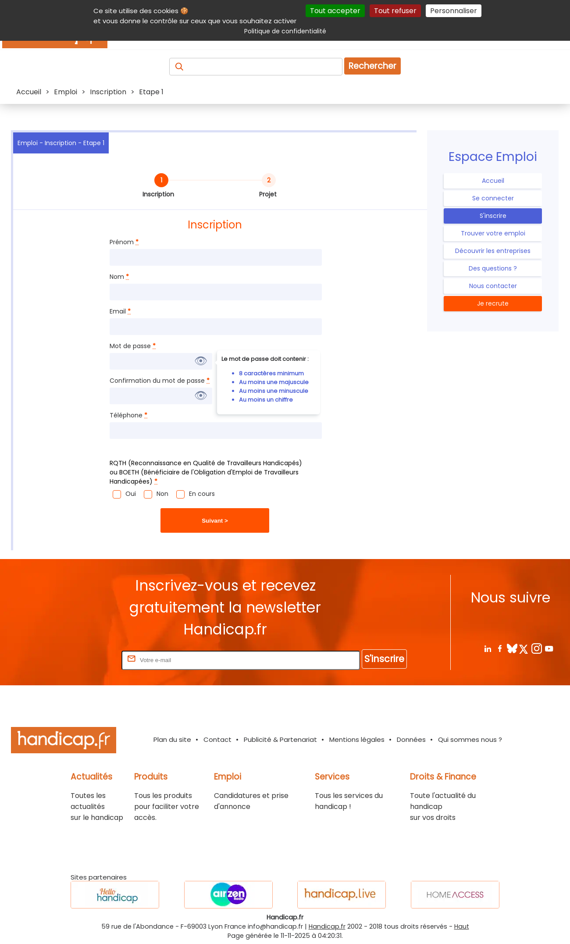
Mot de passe (133, 346)
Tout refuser (395, 11)
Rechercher (372, 66)
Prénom (124, 242)
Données (411, 739)
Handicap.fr (327, 926)
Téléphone (128, 415)
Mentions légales (357, 739)
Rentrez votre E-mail (84, 660)
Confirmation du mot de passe (160, 380)
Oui (130, 493)
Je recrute (493, 303)
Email (120, 311)
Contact (217, 739)
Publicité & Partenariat (280, 739)
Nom (119, 276)
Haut (461, 926)
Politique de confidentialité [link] (285, 31)
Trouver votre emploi (493, 233)
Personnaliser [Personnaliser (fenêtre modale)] (453, 11)
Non (162, 493)
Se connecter (493, 198)
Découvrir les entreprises (493, 250)
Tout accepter (335, 11)
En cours (202, 493)
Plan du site (172, 739)
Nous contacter (493, 285)
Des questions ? (493, 268)
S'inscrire (493, 215)
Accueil (493, 180)
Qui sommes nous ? (470, 739)
